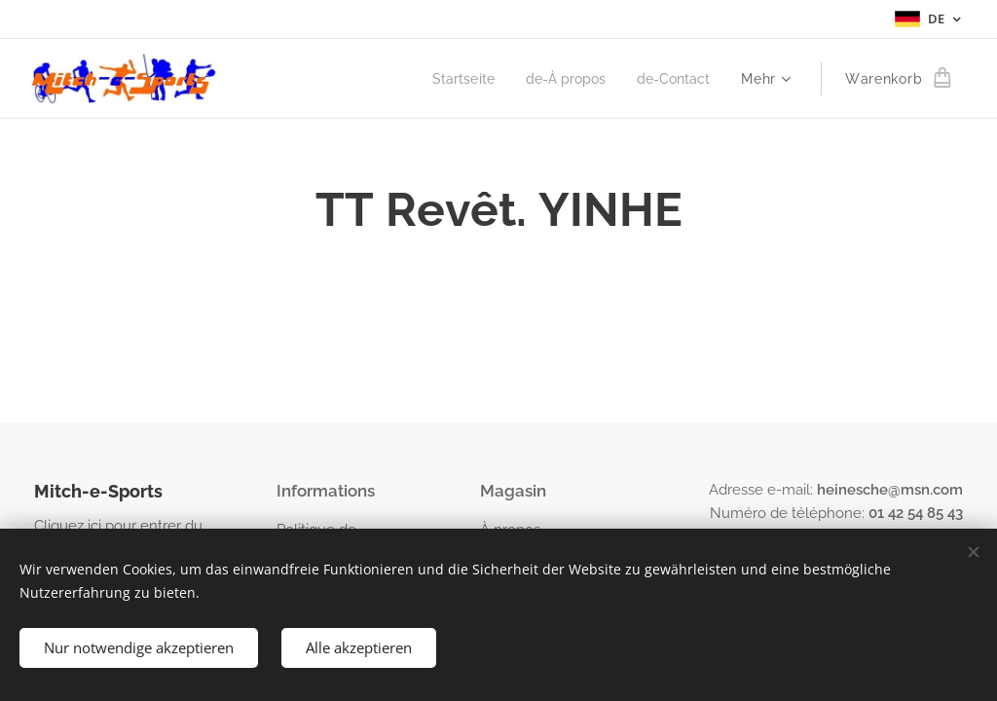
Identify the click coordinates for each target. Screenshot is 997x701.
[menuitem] (451, 79)
